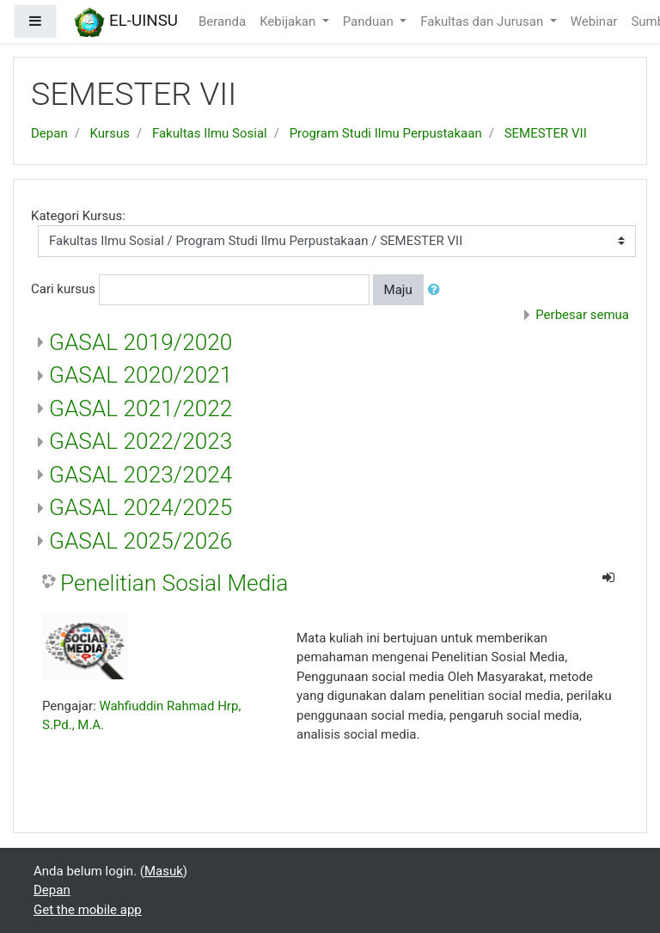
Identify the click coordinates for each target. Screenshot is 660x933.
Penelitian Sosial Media (174, 583)
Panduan (370, 21)
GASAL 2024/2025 (140, 507)
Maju (398, 290)
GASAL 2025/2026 (140, 541)
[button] (437, 290)
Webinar (594, 21)
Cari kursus (63, 289)
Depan (49, 133)
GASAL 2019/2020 (140, 342)
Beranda (222, 21)
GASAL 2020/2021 (140, 375)
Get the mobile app (88, 910)
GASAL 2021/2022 (140, 408)
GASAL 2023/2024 (140, 475)
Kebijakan (289, 21)
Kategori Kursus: (78, 216)
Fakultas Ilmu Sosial (209, 133)
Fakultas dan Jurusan (483, 21)
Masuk (163, 871)
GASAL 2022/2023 (140, 441)
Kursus (110, 133)
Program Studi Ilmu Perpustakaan (386, 133)
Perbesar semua (582, 314)
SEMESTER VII (545, 133)
